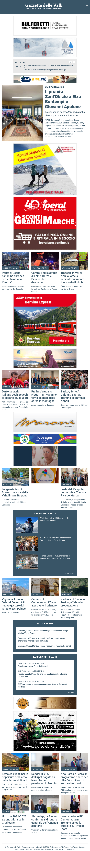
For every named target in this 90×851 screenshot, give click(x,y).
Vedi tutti (71, 692)
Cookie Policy (70, 849)
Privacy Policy (59, 849)
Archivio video (69, 573)
